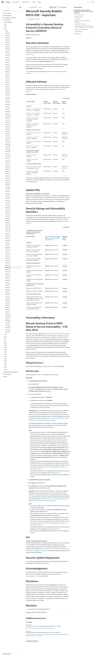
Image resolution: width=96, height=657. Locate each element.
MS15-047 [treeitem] (7, 229)
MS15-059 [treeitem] (7, 202)
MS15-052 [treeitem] (7, 218)
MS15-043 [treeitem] (7, 238)
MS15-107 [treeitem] (7, 95)
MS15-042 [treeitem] (7, 240)
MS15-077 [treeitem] (7, 162)
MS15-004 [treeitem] (7, 325)
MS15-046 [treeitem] (7, 231)
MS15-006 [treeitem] (7, 320)
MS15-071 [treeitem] (7, 176)
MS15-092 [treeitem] (7, 129)
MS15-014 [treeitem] (7, 303)
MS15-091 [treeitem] (7, 131)
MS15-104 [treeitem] (7, 102)
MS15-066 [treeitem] (7, 187)
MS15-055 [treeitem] (7, 211)
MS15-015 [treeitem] (7, 300)
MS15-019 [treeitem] (7, 292)
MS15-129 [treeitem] (7, 46)
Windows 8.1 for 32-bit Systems (34, 141)
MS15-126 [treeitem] (7, 53)
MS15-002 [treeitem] (7, 329)
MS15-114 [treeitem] (7, 80)
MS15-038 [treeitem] (7, 249)
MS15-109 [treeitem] (7, 91)
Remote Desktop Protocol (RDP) (55, 333)
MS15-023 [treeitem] (7, 283)
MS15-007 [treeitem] (7, 318)
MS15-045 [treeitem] (7, 234)
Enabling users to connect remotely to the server (55, 418)
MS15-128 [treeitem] (7, 49)
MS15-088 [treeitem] (7, 138)
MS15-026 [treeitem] (7, 276)
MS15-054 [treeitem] (7, 214)
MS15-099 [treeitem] (7, 113)
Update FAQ (77, 18)
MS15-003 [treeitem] (7, 327)
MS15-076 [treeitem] (7, 165)
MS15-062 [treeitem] (7, 196)
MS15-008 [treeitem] (7, 316)
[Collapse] (20, 7)
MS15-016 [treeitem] (7, 298)
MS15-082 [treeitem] (7, 151)
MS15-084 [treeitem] (7, 147)
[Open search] (88, 2)
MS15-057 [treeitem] (7, 207)
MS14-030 (64, 134)
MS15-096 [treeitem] (7, 120)
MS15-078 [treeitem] (7, 160)
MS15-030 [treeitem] (7, 267)
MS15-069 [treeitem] (7, 180)
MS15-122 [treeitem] (7, 62)
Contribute (26, 652)
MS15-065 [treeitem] (7, 189)
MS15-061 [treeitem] (7, 198)
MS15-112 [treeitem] (7, 84)
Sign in (92, 2)
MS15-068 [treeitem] (7, 182)
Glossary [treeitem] (5, 376)
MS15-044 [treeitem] (7, 236)
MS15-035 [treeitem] (7, 256)
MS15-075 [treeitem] (7, 167)
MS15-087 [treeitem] (7, 140)
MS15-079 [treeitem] (7, 158)
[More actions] (69, 7)
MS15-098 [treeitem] (7, 115)
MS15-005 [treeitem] (7, 323)
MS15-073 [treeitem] (7, 171)
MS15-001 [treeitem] (7, 332)
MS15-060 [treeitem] (7, 200)
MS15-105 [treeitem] (7, 100)
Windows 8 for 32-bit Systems (33, 132)
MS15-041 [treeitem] (7, 243)
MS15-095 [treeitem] (7, 122)
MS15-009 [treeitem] (7, 314)
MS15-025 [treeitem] (7, 278)
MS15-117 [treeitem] (7, 73)
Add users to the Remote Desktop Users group (43, 420)
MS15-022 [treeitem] (7, 285)
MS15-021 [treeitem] (7, 287)
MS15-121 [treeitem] (7, 64)
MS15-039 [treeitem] (7, 247)
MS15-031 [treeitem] (7, 265)
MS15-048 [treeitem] (7, 227)
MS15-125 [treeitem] (7, 55)
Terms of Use (55, 652)
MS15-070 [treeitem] (7, 178)
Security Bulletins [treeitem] (8, 22)
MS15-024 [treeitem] (7, 280)
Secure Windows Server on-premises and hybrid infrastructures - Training (43, 626)
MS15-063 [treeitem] (7, 194)
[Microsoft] (3, 2)
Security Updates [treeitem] (7, 13)
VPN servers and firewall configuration (49, 467)
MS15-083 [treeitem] (7, 149)
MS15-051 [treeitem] (7, 220)
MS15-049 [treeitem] (7, 225)
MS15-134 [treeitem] (7, 35)
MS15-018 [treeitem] (7, 294)
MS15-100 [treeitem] (7, 111)
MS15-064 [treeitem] (7, 191)
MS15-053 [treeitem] (7, 216)
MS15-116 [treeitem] (7, 75)
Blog (20, 652)
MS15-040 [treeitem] (7, 245)
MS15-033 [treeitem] (7, 260)
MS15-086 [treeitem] (7, 142)
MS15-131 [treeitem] (7, 42)
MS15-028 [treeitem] (7, 271)
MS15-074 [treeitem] (7, 169)
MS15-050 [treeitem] (7, 222)
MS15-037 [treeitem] (7, 251)
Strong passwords (54, 472)
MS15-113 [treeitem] (7, 82)
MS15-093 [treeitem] (7, 127)
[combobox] (12, 10)
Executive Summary (79, 14)
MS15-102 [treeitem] (7, 107)
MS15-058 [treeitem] (7, 205)
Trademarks (62, 652)
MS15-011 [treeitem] (7, 309)
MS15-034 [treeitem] (7, 258)
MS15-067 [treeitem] (7, 185)
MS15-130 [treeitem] (7, 44)
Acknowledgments (31, 576)
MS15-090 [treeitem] (7, 133)
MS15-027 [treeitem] (7, 274)
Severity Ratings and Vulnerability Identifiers (82, 21)
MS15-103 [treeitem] (7, 104)
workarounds (36, 374)
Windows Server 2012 (31, 155)
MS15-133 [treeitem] (7, 37)
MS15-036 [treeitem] (7, 254)
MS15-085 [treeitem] (7, 144)
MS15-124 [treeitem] (7, 58)
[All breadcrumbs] (27, 7)
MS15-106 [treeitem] (7, 98)
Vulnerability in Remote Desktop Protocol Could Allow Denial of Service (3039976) (84, 11)
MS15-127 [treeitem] (7, 51)
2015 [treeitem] (6, 31)
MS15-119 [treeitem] (7, 69)
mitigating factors (47, 366)
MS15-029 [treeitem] (7, 269)
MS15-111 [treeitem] (7, 86)
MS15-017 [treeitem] (7, 296)
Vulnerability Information (80, 24)
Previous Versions (14, 652)
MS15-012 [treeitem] (7, 307)
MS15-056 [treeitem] (7, 209)
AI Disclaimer (5, 652)
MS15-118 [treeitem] (7, 71)
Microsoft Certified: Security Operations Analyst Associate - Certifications (43, 632)
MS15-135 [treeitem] (7, 33)
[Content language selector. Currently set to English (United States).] (9, 649)
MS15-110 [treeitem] (7, 89)
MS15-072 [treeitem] (7, 173)
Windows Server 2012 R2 (32, 159)
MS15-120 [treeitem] (7, 66)
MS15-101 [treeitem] (7, 109)
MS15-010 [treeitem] (7, 312)
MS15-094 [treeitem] (7, 124)
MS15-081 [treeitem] (7, 153)
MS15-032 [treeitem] (7, 263)
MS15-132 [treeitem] (7, 40)
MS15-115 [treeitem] (7, 78)
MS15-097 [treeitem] (7, 118)
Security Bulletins (33, 7)
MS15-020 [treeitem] (7, 289)
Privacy (32, 652)
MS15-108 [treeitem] (7, 93)
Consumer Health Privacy (43, 652)
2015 (40, 7)
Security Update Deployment (81, 29)
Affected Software (79, 16)
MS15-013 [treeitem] (7, 305)
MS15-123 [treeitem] (7, 60)
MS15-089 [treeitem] (7, 136)
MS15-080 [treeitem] (7, 156)
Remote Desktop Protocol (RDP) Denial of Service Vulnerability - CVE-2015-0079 (84, 26)
